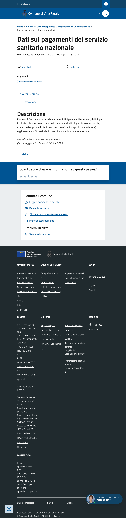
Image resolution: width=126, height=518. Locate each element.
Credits (70, 502)
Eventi (92, 290)
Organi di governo (25, 287)
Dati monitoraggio (25, 502)
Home (20, 26)
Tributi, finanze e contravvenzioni (75, 280)
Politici (20, 300)
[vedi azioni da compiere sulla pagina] (73, 67)
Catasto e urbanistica (51, 287)
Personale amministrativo (27, 294)
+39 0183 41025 (25, 346)
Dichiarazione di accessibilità (74, 337)
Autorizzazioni (47, 282)
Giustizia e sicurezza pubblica (51, 294)
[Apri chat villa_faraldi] (104, 499)
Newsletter (94, 329)
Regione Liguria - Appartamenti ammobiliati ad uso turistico (51, 334)
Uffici (19, 305)
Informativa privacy (74, 325)
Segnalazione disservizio (75, 355)
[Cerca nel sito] (104, 13)
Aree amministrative (26, 273)
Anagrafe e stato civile (51, 276)
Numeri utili (22, 447)
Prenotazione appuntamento (75, 362)
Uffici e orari (22, 442)
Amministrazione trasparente (40, 26)
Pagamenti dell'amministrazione (74, 26)
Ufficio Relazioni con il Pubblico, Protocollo (27, 436)
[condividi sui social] (24, 67)
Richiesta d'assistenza (74, 369)
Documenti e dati (25, 278)
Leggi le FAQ (71, 350)
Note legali (70, 330)
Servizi (50, 502)
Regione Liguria (23, 3)
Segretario (22, 309)
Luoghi (92, 285)
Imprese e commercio (75, 273)
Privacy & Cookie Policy (51, 346)
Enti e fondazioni (25, 282)
